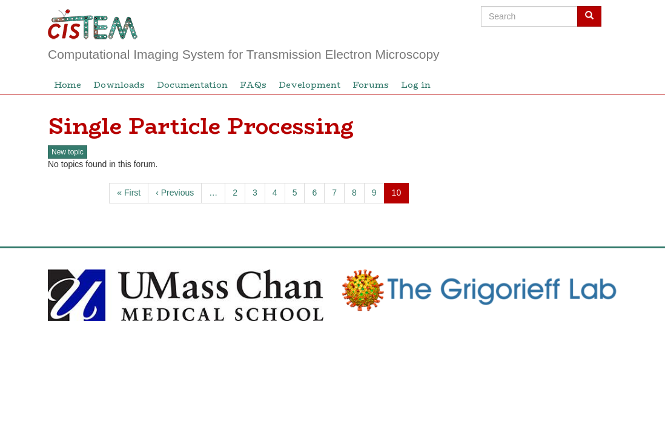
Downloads (119, 84)
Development (309, 84)
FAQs (253, 84)
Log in (416, 84)
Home (67, 84)
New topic (67, 152)
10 (400, 195)
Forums (370, 84)
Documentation (192, 84)
